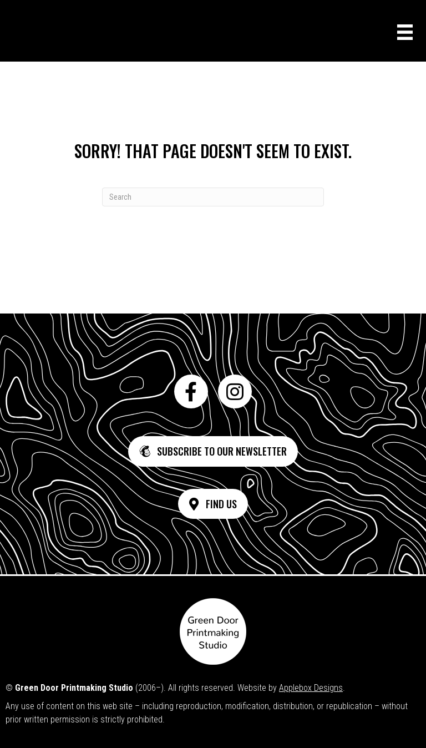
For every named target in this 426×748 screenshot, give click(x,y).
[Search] (213, 197)
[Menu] (404, 32)
